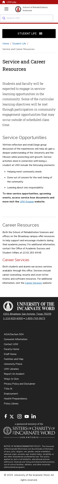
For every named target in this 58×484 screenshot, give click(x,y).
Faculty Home (11, 349)
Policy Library (11, 403)
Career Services (33, 283)
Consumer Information (15, 339)
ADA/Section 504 (14, 334)
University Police (13, 364)
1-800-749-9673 (35, 318)
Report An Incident (14, 374)
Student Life (19, 43)
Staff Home (10, 354)
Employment (11, 393)
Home (5, 43)
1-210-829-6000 (13, 318)
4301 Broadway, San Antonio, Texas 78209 (27, 314)
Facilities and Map (13, 359)
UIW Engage (27, 201)
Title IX (8, 388)
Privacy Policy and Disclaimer (19, 383)
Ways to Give (11, 379)
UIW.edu (9, 2)
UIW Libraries (11, 369)
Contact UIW (11, 344)
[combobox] (29, 18)
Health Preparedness (15, 398)
